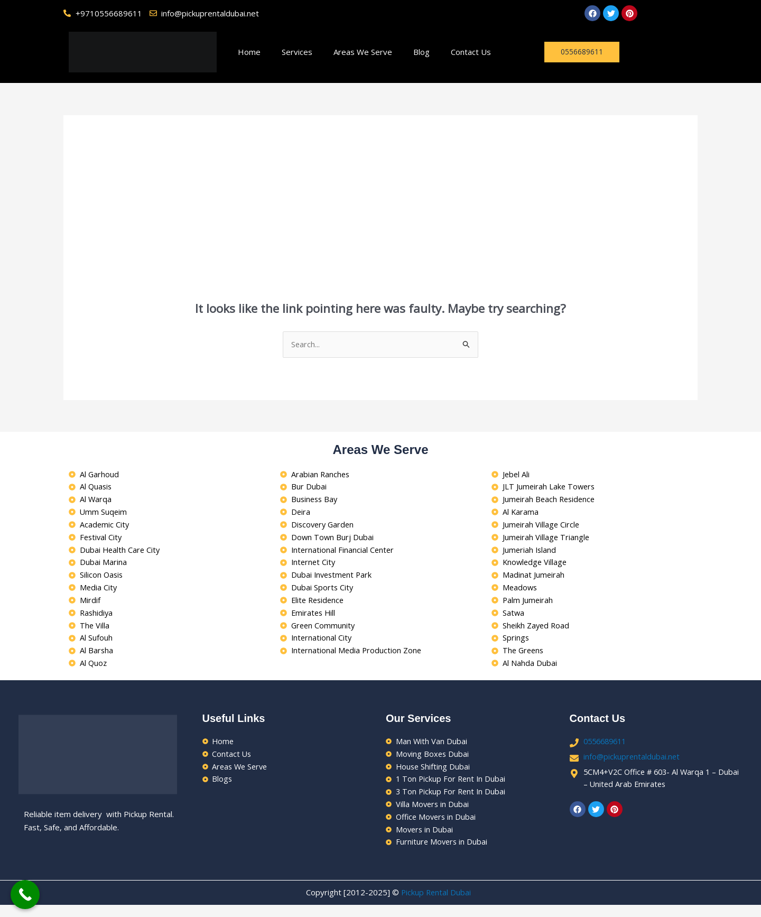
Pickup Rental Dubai (436, 905)
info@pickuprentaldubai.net (632, 765)
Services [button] (297, 52)
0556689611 (607, 750)
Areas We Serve (362, 52)
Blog (421, 52)
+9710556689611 (109, 13)
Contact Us (471, 52)
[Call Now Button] (25, 894)
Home (249, 52)
